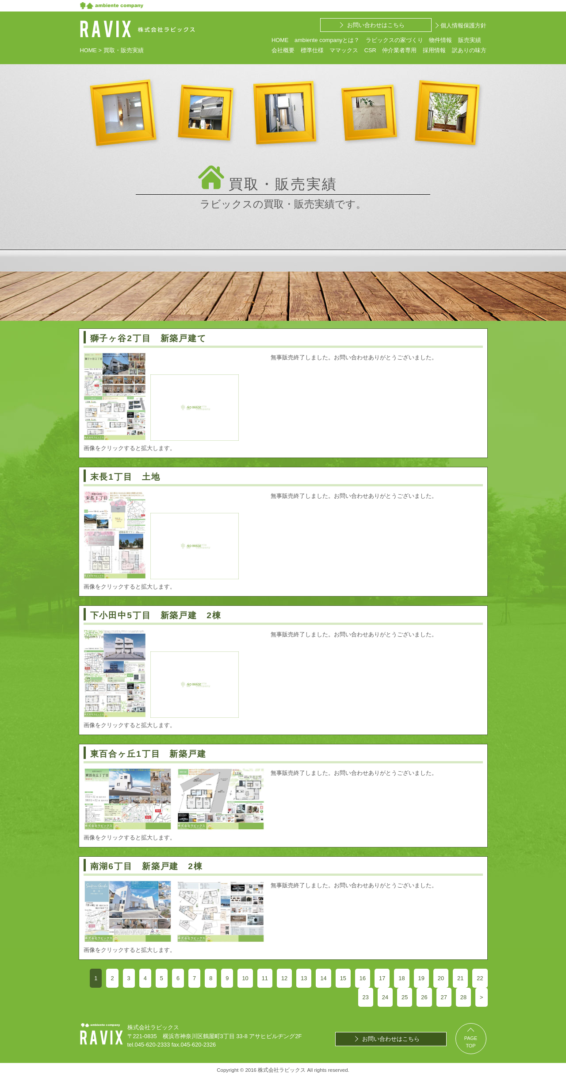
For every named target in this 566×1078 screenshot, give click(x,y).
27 (444, 997)
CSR (370, 50)
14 (323, 978)
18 (401, 978)
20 (441, 978)
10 (245, 978)
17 (382, 978)
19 (421, 978)
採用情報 (434, 50)
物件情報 (440, 40)
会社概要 (283, 50)
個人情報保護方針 (463, 25)
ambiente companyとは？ (326, 40)
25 (405, 997)
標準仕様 (312, 50)
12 (284, 978)
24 (385, 997)
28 (463, 997)
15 (343, 978)
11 (265, 978)
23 (366, 997)
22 (480, 978)
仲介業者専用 (399, 50)
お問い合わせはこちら (376, 25)
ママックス (343, 50)
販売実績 (469, 40)
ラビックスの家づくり (394, 40)
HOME (280, 40)
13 (304, 978)
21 (460, 978)
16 (362, 978)
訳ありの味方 (469, 50)
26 (424, 997)
